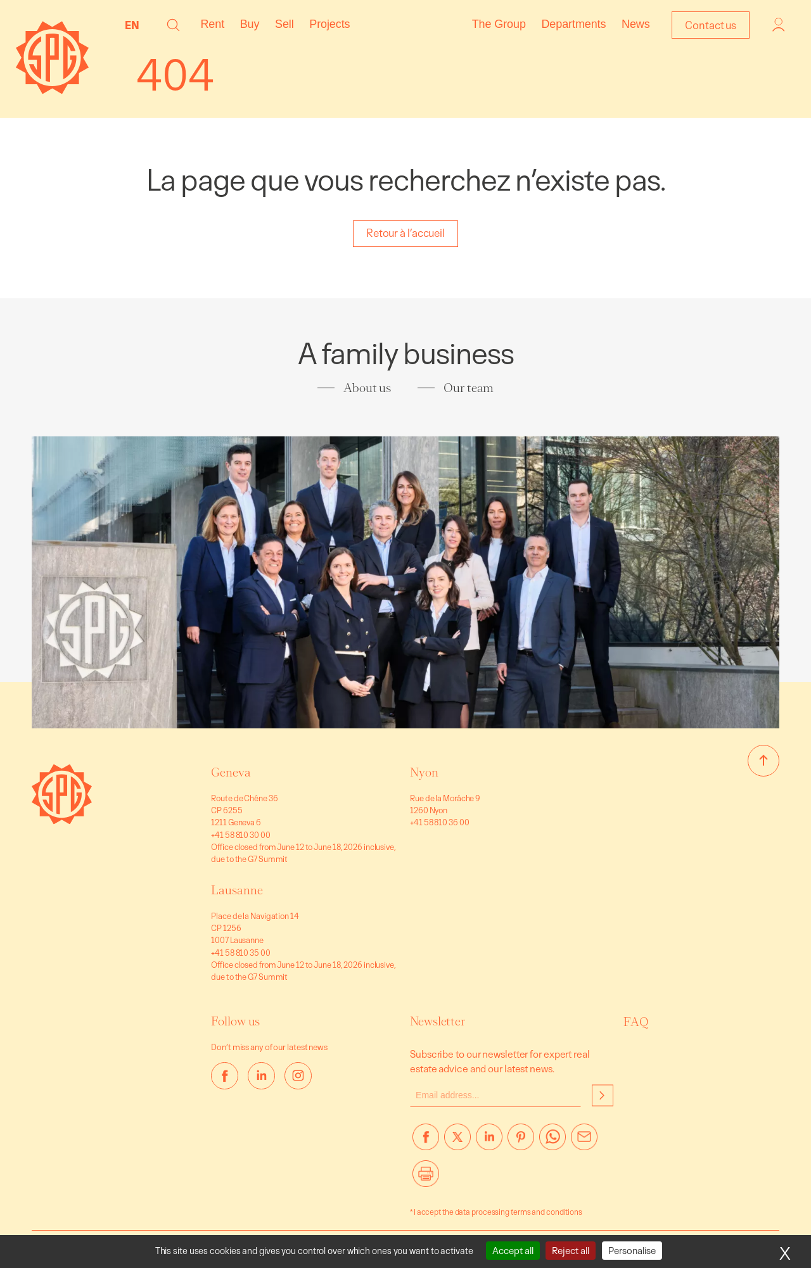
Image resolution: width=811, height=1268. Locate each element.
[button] (173, 25)
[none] (135, 24)
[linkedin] (261, 1075)
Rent (212, 24)
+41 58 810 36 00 (439, 822)
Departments (573, 24)
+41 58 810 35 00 (240, 953)
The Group (499, 24)
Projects (329, 24)
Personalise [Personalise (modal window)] (632, 1251)
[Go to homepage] (62, 820)
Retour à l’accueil (405, 232)
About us (367, 388)
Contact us (710, 25)
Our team (469, 388)
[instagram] (298, 1075)
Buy (250, 24)
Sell (284, 24)
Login (779, 25)
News (636, 24)
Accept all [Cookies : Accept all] (512, 1251)
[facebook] (224, 1075)
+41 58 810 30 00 (240, 835)
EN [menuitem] (132, 25)
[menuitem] (135, 24)
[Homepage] (52, 90)
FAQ (636, 1022)
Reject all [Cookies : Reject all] (570, 1251)
